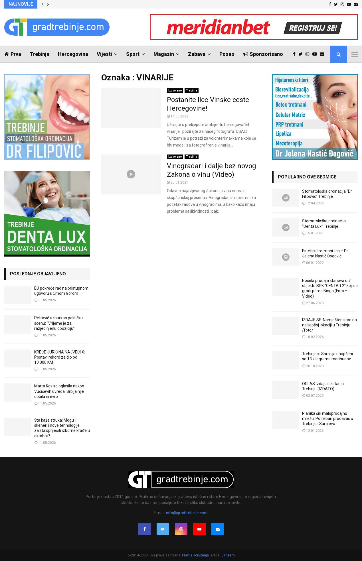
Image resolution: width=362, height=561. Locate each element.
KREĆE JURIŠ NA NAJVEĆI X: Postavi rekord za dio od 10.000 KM (59, 357)
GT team (228, 555)
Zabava (196, 54)
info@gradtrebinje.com (187, 513)
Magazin (163, 54)
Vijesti (104, 54)
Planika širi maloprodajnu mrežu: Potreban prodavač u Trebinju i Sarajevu (327, 418)
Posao (226, 54)
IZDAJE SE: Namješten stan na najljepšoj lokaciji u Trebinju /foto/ (329, 325)
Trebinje (39, 54)
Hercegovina (73, 54)
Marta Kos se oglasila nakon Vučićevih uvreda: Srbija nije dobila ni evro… (59, 391)
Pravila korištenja (196, 555)
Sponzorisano (263, 54)
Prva (12, 54)
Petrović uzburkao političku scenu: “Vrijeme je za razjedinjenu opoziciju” (58, 323)
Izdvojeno (175, 90)
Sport (132, 54)
